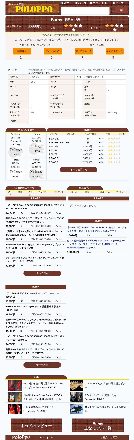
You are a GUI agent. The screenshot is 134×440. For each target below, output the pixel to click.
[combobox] (85, 11)
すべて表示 (42, 273)
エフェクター (101, 3)
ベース (82, 3)
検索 (121, 10)
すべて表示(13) (78, 169)
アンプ (120, 3)
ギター (68, 3)
